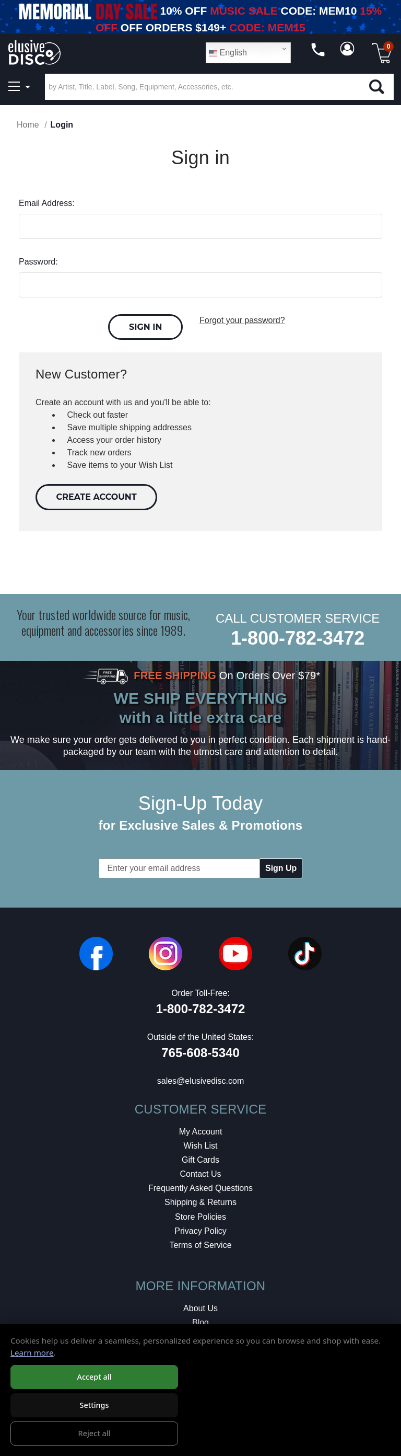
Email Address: (47, 203)
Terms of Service (200, 1245)
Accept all (94, 1377)
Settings (94, 1406)
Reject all (94, 1434)
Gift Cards (200, 1159)
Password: (38, 261)
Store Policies (200, 1216)
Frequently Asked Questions (200, 1188)
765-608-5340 (200, 1053)
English (228, 53)
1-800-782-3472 (297, 638)
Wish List (201, 1145)
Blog (200, 1322)
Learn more (32, 1353)
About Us (200, 1308)
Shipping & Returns (200, 1202)
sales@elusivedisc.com (200, 1080)
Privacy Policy (200, 1230)
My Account (200, 1131)
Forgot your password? (242, 320)
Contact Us (200, 1174)
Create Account (96, 497)
